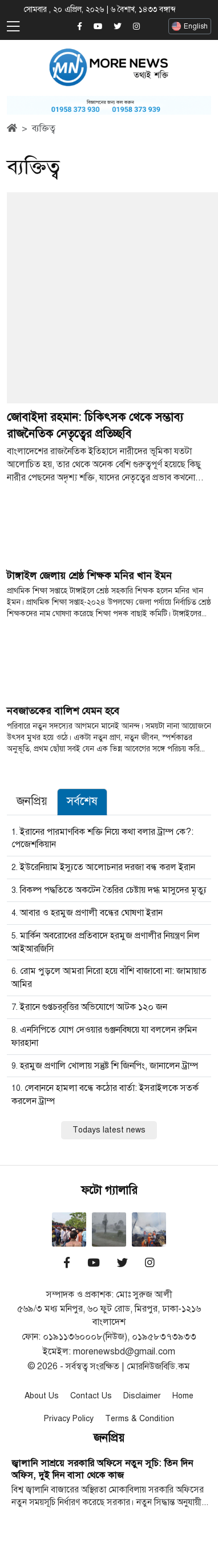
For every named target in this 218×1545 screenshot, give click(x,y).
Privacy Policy (69, 1418)
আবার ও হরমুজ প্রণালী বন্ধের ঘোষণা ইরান (91, 913)
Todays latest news (109, 1130)
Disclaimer (142, 1396)
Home (182, 1396)
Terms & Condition (139, 1418)
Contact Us (91, 1396)
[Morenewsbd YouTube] (98, 27)
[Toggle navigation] (13, 26)
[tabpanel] (109, 981)
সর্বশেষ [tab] (82, 801)
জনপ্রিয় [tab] (32, 801)
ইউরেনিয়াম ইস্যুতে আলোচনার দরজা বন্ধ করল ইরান (107, 867)
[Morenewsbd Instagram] (136, 27)
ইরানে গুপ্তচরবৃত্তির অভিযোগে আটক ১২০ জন (93, 1007)
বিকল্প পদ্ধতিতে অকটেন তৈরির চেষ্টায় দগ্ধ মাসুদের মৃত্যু (113, 890)
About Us (42, 1396)
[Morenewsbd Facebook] (79, 27)
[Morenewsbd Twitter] (118, 27)
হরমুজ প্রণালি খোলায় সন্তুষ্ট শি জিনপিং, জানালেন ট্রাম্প (109, 1065)
